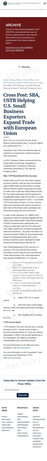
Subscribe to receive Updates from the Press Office (24, 382)
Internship (38, 444)
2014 (25, 83)
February (32, 83)
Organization (39, 419)
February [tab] (23, 67)
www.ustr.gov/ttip (14, 358)
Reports (6, 430)
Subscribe (22, 395)
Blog (19, 83)
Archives (37, 447)
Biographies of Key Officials (38, 430)
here (19, 146)
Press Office (29, 80)
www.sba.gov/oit (23, 348)
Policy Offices (16, 80)
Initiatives (22, 408)
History (36, 417)
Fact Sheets (7, 422)
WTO (19, 430)
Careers (37, 441)
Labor (20, 414)
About (5, 80)
